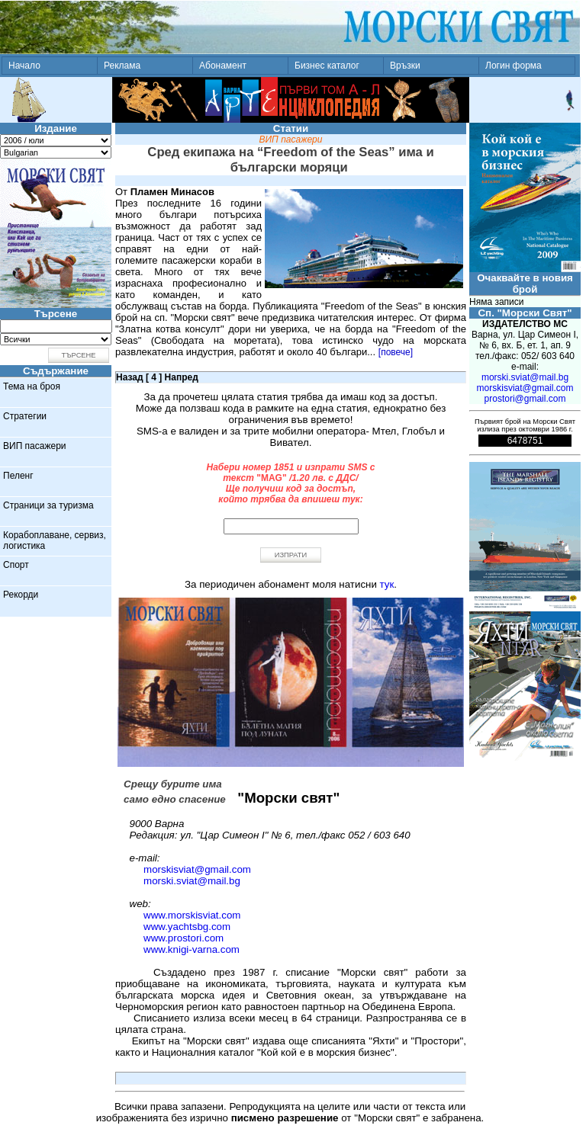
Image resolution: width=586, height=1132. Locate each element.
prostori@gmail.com (525, 398)
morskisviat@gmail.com (197, 869)
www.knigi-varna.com (191, 949)
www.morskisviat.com (191, 915)
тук (387, 584)
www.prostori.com (183, 938)
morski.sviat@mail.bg (191, 881)
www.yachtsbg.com (186, 926)
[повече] (395, 352)
